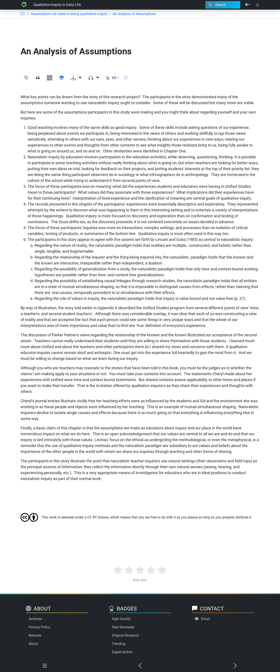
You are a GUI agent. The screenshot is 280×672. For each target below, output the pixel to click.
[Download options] (76, 78)
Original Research (125, 635)
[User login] (257, 5)
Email (205, 619)
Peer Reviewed (123, 627)
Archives (35, 619)
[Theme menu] (247, 5)
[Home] (24, 5)
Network (35, 635)
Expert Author (122, 652)
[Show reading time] (126, 77)
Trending (118, 644)
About (33, 644)
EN (114, 78)
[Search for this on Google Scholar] (61, 78)
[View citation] (37, 78)
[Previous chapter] (140, 666)
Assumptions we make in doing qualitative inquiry (69, 14)
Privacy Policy (39, 627)
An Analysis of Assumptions (134, 14)
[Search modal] (222, 5)
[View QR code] (49, 78)
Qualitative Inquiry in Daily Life (57, 5)
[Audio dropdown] (93, 78)
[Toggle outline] (26, 78)
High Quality (121, 619)
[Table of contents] (22, 14)
